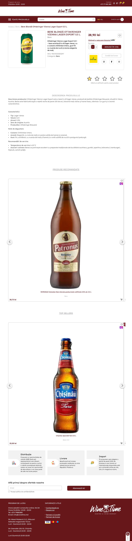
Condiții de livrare (111, 56)
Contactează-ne (52, 508)
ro (98, 19)
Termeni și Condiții (53, 515)
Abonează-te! (79, 488)
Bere (17, 26)
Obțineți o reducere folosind (101, 40)
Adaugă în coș (111, 47)
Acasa (11, 26)
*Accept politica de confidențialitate (22, 491)
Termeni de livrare (53, 517)
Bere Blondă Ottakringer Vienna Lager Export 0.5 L (44, 26)
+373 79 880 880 (105, 4)
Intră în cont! (117, 19)
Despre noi (50, 510)
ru (102, 19)
